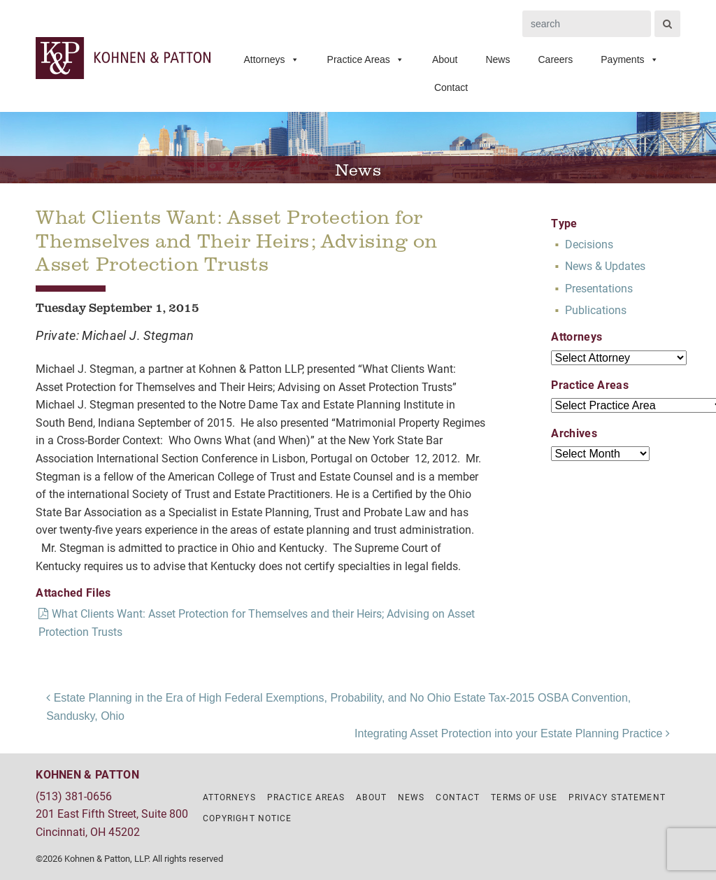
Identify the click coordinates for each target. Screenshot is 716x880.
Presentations (599, 288)
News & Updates (605, 265)
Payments (629, 59)
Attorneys (271, 59)
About (445, 59)
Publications (595, 309)
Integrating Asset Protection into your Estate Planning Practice (512, 733)
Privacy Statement (617, 796)
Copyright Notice (247, 817)
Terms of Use (524, 796)
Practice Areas (365, 59)
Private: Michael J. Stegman (115, 335)
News (497, 59)
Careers (555, 59)
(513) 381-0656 (74, 795)
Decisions (589, 243)
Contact (451, 87)
